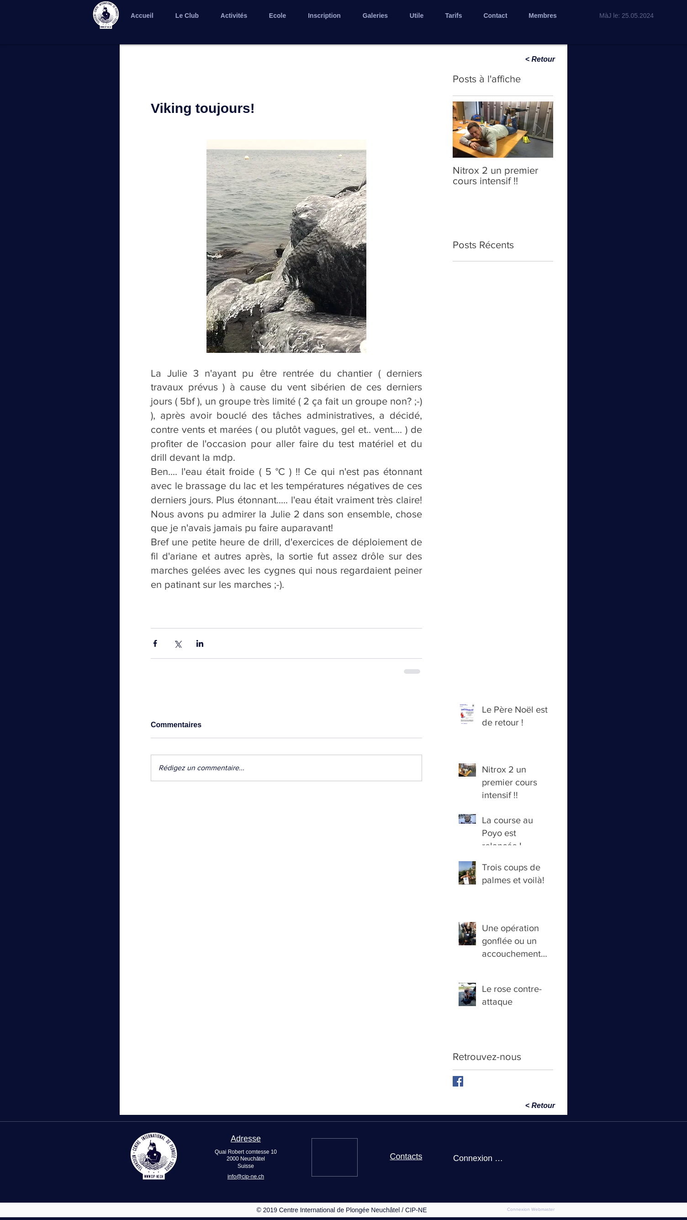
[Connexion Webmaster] (531, 1209)
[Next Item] (538, 130)
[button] (375, 15)
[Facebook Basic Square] (458, 1081)
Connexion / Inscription (478, 1158)
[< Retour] (522, 59)
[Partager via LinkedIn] (200, 643)
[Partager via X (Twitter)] (177, 643)
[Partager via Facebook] (155, 643)
